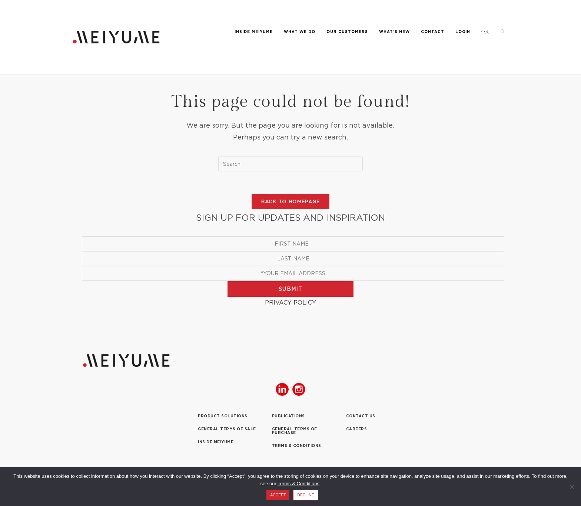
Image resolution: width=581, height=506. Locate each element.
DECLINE (305, 495)
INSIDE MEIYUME (215, 442)
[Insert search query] (290, 164)
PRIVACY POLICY (290, 302)
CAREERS (356, 429)
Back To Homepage (290, 201)
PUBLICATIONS (288, 416)
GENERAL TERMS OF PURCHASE (294, 431)
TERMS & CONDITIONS (296, 446)
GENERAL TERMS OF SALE (227, 429)
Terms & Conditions (298, 483)
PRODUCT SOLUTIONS (223, 416)
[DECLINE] (571, 486)
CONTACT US (360, 416)
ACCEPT (278, 495)
